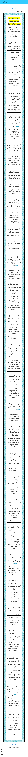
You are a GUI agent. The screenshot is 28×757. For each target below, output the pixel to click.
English (17, 5)
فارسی (25, 6)
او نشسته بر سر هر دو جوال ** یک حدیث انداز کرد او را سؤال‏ (14, 480)
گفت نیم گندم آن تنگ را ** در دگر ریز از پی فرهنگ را (14, 611)
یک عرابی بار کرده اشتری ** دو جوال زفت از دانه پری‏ (14, 457)
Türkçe (21, 5)
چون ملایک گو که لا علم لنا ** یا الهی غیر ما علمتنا (14, 407)
